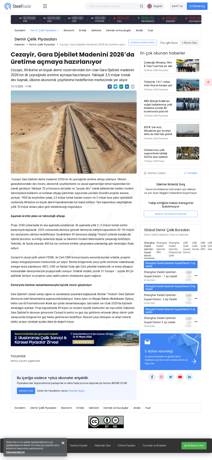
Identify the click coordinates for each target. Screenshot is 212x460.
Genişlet (191, 173)
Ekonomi (69, 30)
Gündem (19, 30)
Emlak (82, 30)
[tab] (149, 249)
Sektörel (96, 30)
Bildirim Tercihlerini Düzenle (170, 214)
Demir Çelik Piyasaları (43, 30)
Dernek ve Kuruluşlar (118, 30)
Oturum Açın (76, 390)
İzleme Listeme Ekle (142, 42)
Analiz (139, 30)
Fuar (150, 30)
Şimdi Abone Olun (194, 445)
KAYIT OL (177, 6)
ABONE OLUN (26, 390)
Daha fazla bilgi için (15, 452)
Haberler (19, 44)
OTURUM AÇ (197, 6)
